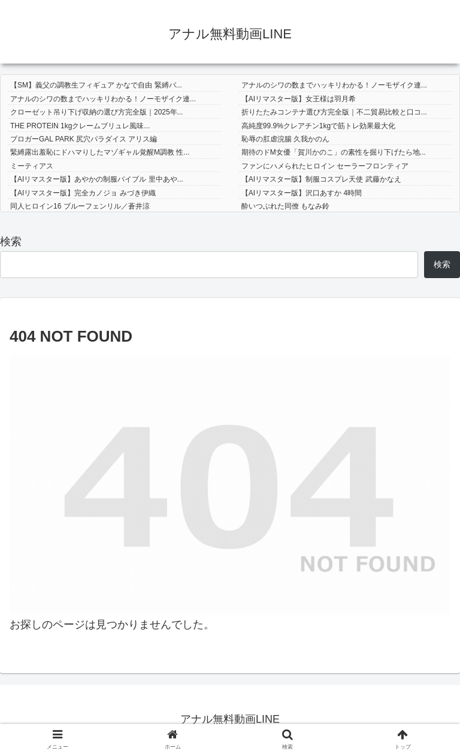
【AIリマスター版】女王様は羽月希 (298, 99)
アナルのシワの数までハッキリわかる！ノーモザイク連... (334, 85)
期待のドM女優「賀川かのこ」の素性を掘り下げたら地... (333, 152)
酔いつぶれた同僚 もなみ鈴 (285, 206)
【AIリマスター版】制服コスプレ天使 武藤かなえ (321, 179)
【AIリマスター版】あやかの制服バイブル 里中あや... (96, 179)
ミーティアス (31, 166)
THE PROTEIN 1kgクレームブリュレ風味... (80, 126)
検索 (11, 242)
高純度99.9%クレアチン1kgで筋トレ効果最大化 (318, 126)
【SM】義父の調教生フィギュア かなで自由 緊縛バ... (96, 85)
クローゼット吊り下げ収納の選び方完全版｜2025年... (96, 112)
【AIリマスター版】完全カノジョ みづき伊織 (83, 193)
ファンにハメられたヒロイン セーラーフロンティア (324, 166)
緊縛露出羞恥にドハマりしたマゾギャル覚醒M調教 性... (99, 152)
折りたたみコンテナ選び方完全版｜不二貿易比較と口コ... (334, 112)
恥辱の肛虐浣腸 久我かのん (285, 139)
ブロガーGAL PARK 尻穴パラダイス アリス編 (83, 139)
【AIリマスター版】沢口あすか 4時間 (301, 193)
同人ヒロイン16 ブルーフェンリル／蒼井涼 (80, 206)
